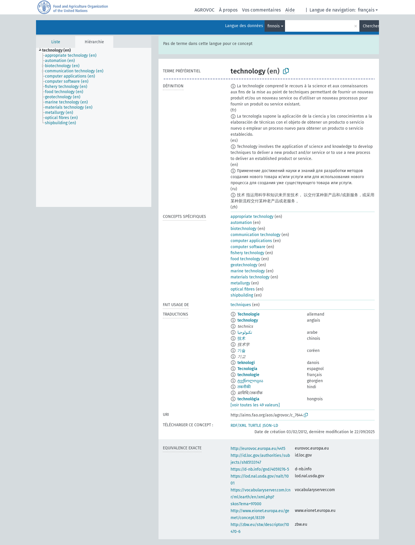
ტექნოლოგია (250, 380)
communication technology (255, 234)
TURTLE (254, 425)
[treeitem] (59, 50)
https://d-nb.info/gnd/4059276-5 (260, 469)
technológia (248, 399)
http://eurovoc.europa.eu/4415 (258, 448)
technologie (248, 374)
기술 (241, 350)
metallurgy (240, 283)
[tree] (93, 127)
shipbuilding (242, 295)
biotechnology (243, 228)
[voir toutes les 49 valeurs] (255, 405)
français (366, 10)
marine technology (248, 271)
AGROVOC (204, 10)
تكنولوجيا (244, 332)
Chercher (371, 26)
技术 (241, 338)
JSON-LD (270, 425)
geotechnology (244, 265)
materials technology (250, 277)
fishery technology (247, 252)
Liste (55, 41)
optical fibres (243, 289)
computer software (248, 246)
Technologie (248, 314)
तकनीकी (244, 386)
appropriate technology (252, 216)
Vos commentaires (261, 10)
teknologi (246, 362)
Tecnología (247, 368)
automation (241, 222)
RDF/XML (239, 425)
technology (247, 320)
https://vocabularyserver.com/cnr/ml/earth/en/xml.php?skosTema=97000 (260, 497)
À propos (228, 10)
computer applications (251, 240)
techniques (241, 304)
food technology (245, 259)
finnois (273, 26)
